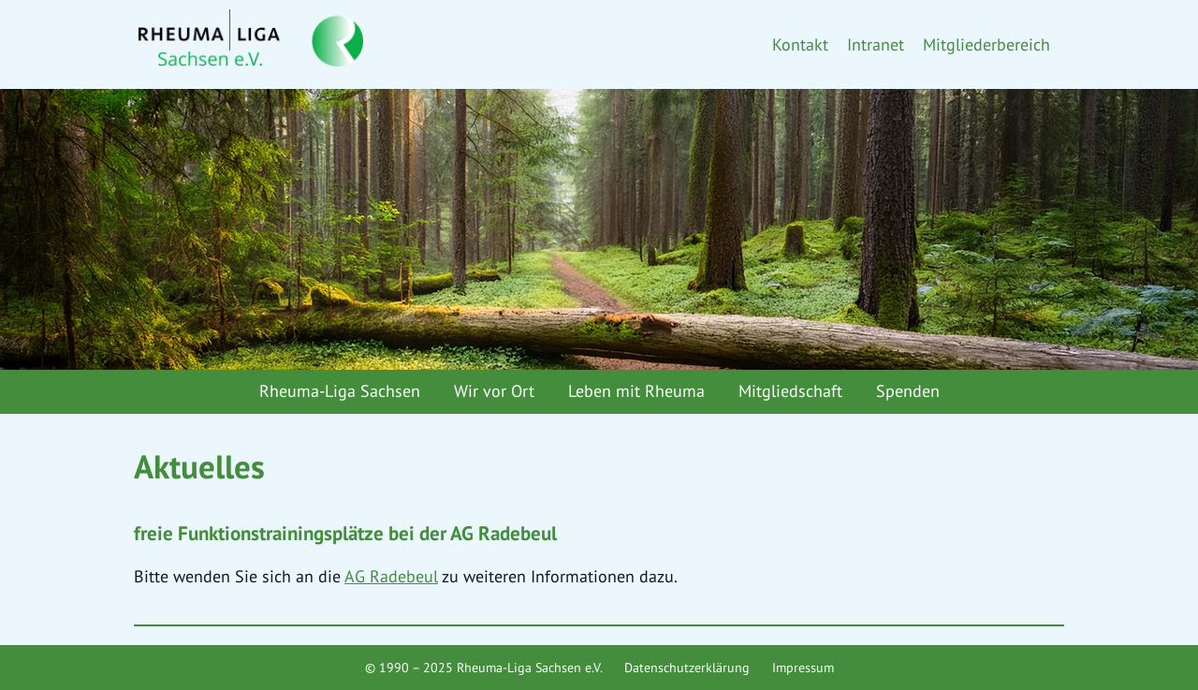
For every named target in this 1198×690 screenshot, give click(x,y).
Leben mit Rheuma (636, 391)
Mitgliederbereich (986, 44)
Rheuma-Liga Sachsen (339, 391)
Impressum (803, 667)
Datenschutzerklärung (687, 667)
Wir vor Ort (494, 391)
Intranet (875, 44)
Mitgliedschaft (790, 391)
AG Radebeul (391, 576)
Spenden (908, 391)
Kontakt (800, 44)
